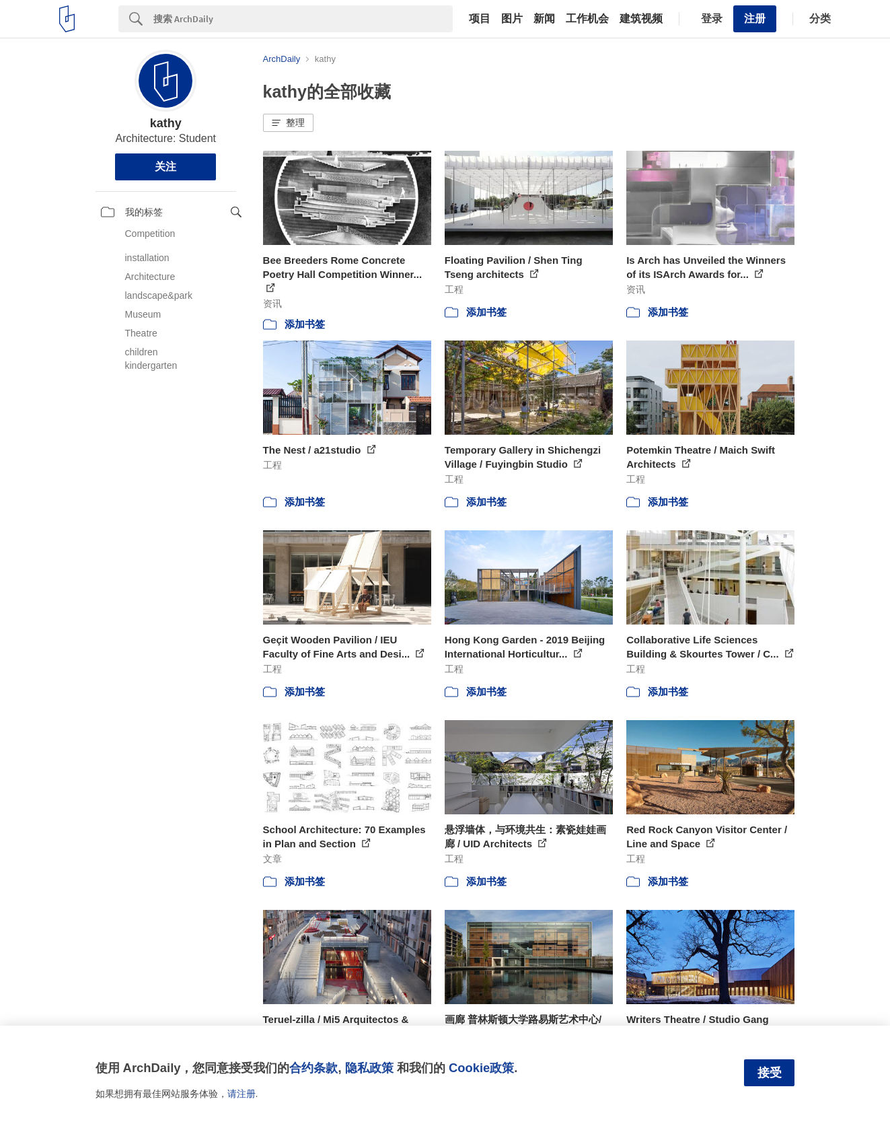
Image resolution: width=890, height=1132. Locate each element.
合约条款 (313, 1068)
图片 (512, 18)
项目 (479, 18)
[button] (288, 123)
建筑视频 (641, 18)
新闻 (544, 18)
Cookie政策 (481, 1068)
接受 (769, 1073)
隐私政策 (369, 1068)
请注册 (241, 1093)
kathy (166, 123)
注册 (755, 18)
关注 (165, 166)
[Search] (303, 18)
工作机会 (587, 18)
